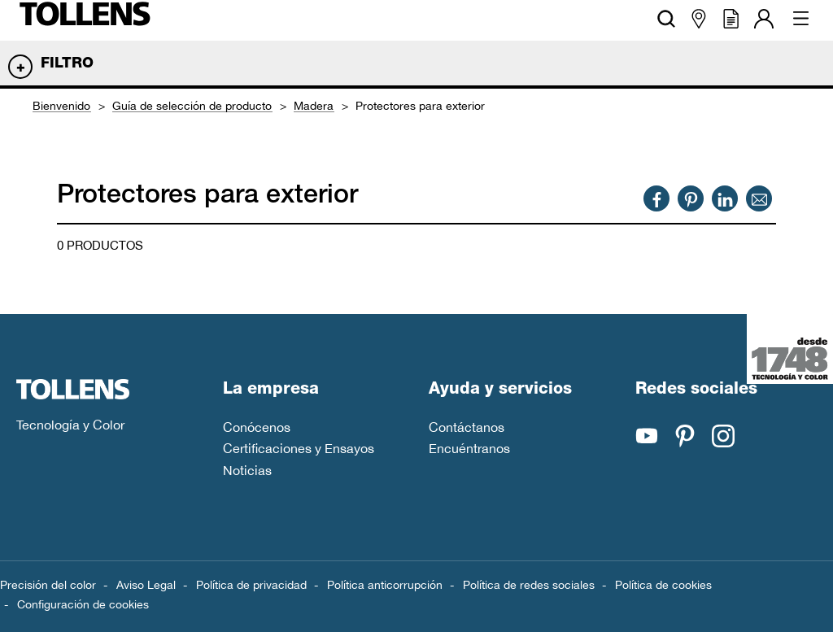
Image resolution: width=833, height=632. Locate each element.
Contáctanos (466, 427)
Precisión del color (48, 584)
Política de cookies (663, 584)
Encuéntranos (469, 448)
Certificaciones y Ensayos (298, 448)
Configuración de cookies (83, 604)
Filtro (67, 64)
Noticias (247, 470)
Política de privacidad (251, 584)
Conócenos (256, 427)
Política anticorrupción (385, 584)
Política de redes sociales (529, 584)
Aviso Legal (146, 584)
